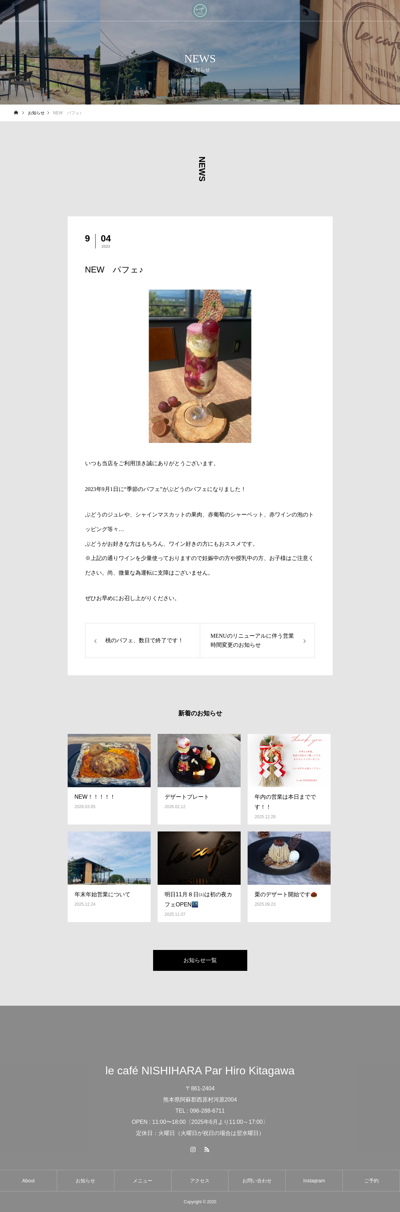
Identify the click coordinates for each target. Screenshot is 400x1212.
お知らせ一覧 (200, 960)
